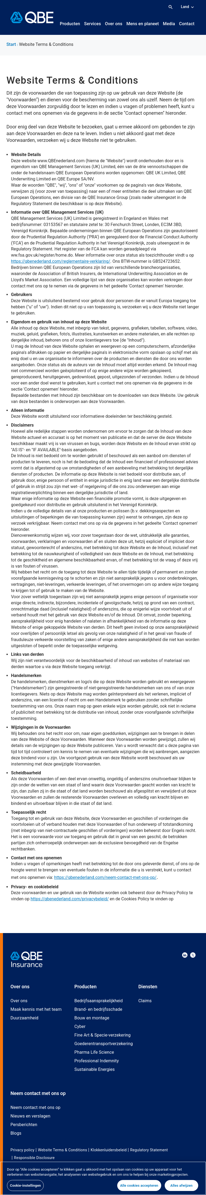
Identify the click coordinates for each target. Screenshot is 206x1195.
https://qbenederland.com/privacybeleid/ (70, 898)
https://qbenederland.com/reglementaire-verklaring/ (60, 261)
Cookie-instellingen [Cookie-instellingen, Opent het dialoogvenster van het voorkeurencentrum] (25, 1188)
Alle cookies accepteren (139, 1188)
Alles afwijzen (181, 1188)
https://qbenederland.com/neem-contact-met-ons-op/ (105, 877)
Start (12, 44)
